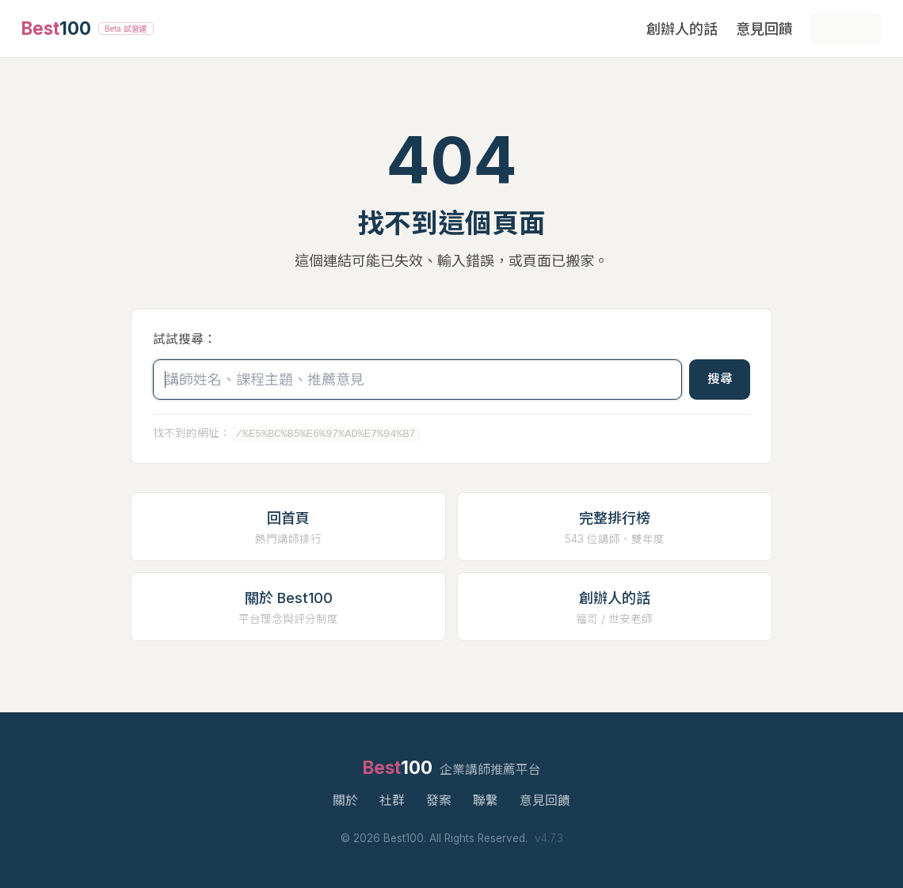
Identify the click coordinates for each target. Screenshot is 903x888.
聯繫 (485, 800)
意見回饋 (764, 29)
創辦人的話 (682, 29)
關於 (345, 800)
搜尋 (720, 378)
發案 (439, 800)
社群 (392, 800)
